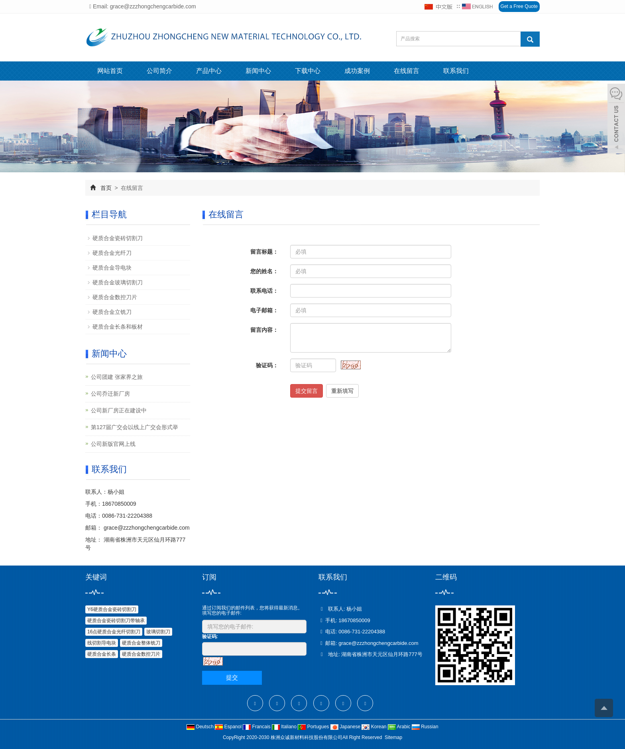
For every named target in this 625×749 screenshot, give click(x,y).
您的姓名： (264, 271)
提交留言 (306, 391)
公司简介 (159, 70)
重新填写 (342, 391)
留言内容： (264, 330)
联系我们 (456, 70)
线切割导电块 (101, 643)
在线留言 (406, 70)
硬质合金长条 (101, 654)
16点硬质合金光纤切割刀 (113, 632)
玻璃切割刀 (158, 632)
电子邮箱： (264, 310)
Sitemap (393, 737)
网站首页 (110, 70)
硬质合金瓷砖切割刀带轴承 (116, 620)
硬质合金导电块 (112, 267)
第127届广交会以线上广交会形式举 (134, 427)
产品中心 (209, 70)
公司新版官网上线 (113, 444)
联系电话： (264, 291)
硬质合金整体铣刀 (141, 643)
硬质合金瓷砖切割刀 (117, 238)
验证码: (210, 636)
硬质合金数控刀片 (114, 297)
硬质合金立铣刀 (112, 312)
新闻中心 (258, 70)
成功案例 (357, 70)
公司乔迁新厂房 (110, 393)
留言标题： (264, 251)
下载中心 (307, 70)
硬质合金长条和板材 (117, 326)
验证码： (267, 365)
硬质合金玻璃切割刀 (117, 282)
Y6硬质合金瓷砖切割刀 (111, 609)
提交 (232, 677)
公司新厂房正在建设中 (119, 410)
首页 (106, 188)
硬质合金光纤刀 (112, 253)
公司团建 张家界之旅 (117, 377)
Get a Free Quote (519, 6)
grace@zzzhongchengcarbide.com (146, 527)
